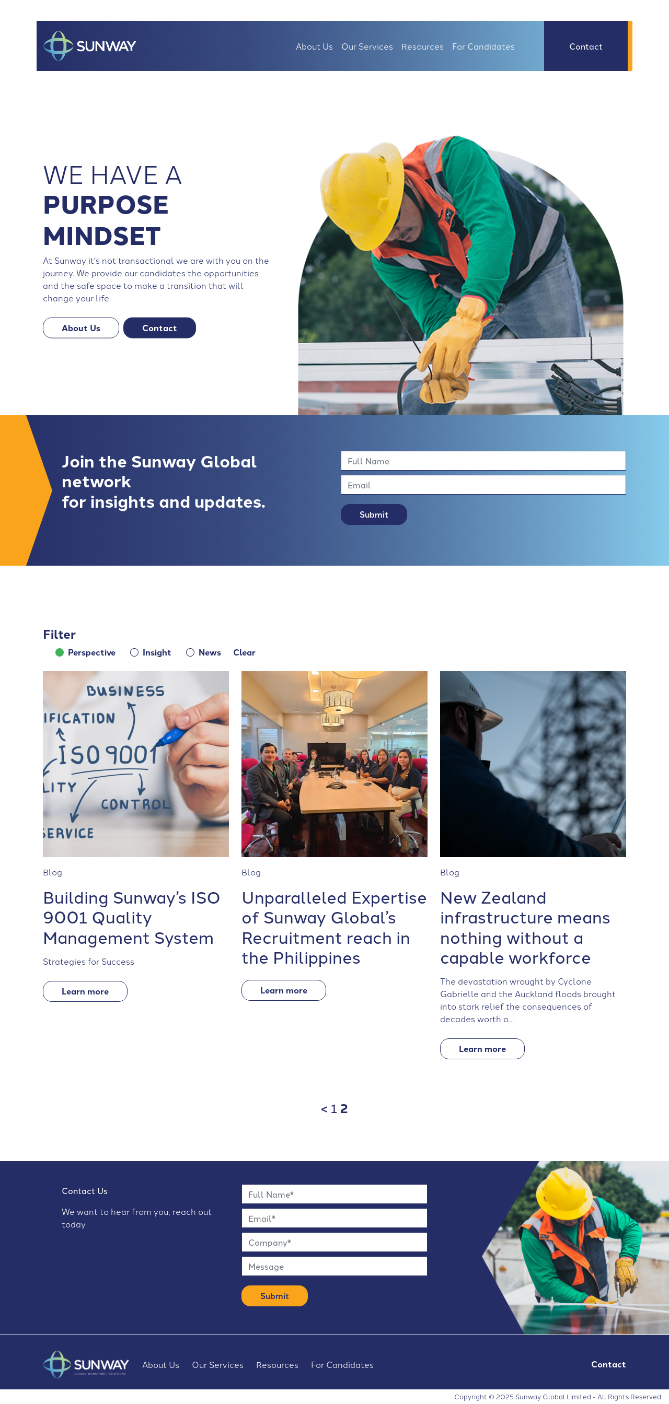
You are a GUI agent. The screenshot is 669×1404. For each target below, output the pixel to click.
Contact (586, 46)
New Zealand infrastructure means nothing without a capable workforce (525, 926)
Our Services (367, 46)
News (210, 652)
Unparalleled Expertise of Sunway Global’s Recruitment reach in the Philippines (334, 926)
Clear (244, 652)
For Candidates (483, 46)
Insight (157, 652)
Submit (374, 514)
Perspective (92, 652)
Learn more (85, 991)
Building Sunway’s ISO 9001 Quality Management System (132, 916)
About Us (314, 46)
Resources (422, 46)
